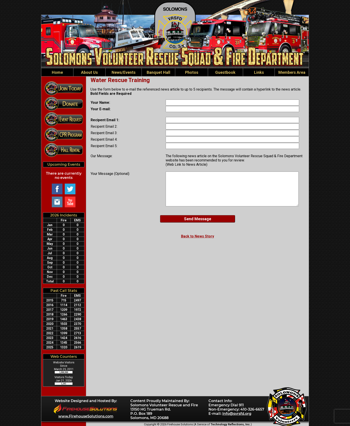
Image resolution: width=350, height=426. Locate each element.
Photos (191, 72)
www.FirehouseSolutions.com (85, 416)
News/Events (123, 72)
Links (259, 72)
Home (57, 72)
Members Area (291, 72)
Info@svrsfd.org (236, 413)
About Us (89, 72)
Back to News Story (197, 236)
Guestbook (225, 72)
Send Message (197, 218)
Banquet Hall (158, 72)
